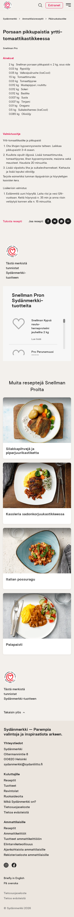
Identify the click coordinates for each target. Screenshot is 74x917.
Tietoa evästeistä (16, 812)
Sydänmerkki (10, 18)
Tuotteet (10, 785)
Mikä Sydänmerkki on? (20, 802)
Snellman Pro (10, 48)
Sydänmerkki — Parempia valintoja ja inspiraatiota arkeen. (33, 731)
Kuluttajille (12, 774)
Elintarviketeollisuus (18, 844)
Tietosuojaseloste (17, 807)
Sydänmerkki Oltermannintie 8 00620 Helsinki (16, 754)
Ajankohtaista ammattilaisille (24, 849)
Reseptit (10, 780)
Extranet (54, 5)
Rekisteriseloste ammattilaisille (26, 855)
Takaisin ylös (14, 712)
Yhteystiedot (13, 743)
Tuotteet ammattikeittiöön (23, 839)
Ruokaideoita (13, 796)
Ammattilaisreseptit (32, 18)
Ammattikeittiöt (15, 833)
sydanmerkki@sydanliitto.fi (23, 764)
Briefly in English (14, 878)
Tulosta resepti (12, 221)
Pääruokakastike (57, 18)
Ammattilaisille (14, 822)
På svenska (11, 883)
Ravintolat (11, 791)
